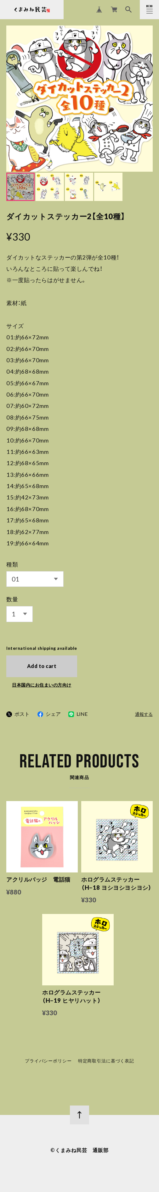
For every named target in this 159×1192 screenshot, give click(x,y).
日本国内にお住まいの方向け (41, 685)
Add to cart (41, 666)
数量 (12, 599)
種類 (12, 564)
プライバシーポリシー (48, 1062)
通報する (144, 714)
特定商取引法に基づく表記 (106, 1062)
